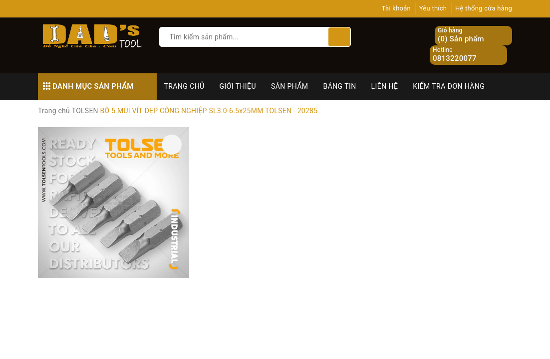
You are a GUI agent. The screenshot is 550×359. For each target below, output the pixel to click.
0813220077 (455, 58)
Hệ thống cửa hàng (483, 8)
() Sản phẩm (461, 35)
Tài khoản (396, 8)
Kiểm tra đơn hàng (449, 86)
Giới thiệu (238, 86)
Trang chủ (184, 86)
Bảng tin (339, 86)
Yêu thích (433, 8)
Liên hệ (384, 86)
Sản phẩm (289, 86)
